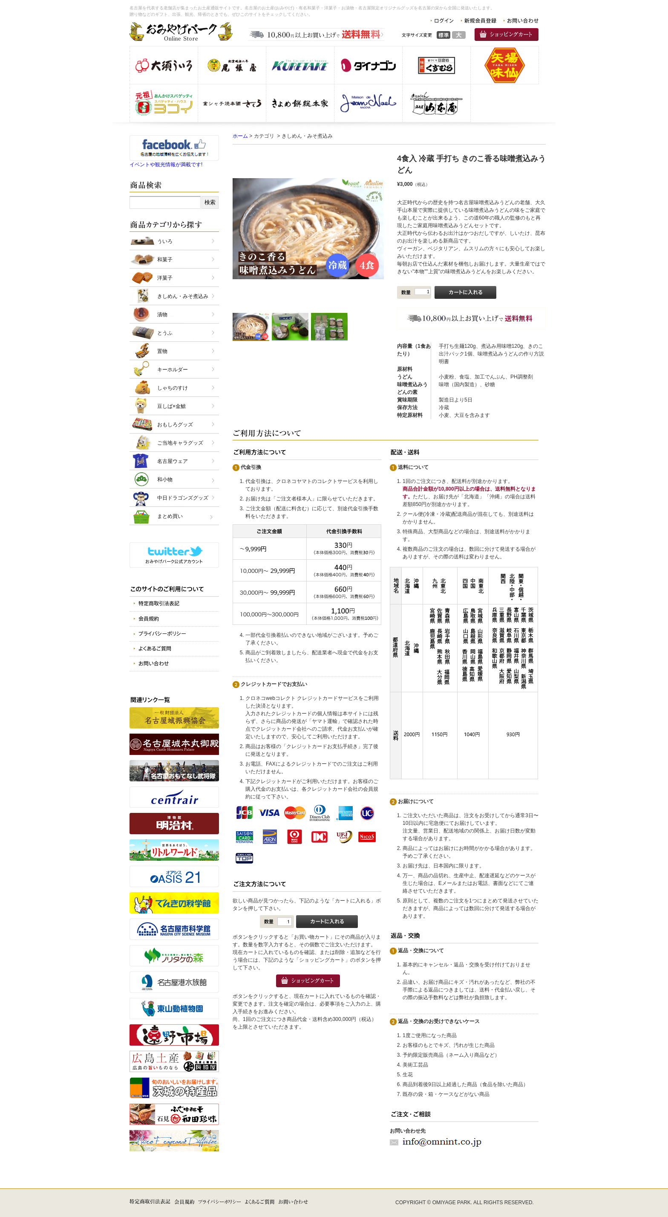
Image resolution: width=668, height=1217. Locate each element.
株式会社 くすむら (436, 65)
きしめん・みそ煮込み (182, 296)
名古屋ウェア (172, 461)
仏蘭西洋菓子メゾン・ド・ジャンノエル (368, 103)
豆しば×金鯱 (171, 406)
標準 (443, 35)
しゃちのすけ (172, 388)
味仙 (505, 65)
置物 (162, 351)
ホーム (240, 136)
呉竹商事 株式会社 (300, 65)
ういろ (165, 241)
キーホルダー (172, 370)
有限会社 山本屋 (436, 103)
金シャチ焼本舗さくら (232, 103)
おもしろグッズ (175, 425)
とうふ (165, 333)
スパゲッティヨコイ (164, 103)
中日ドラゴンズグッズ (182, 498)
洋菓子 (165, 278)
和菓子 (165, 260)
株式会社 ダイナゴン (368, 65)
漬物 (162, 315)
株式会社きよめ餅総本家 (300, 103)
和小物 (165, 480)
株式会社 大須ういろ (164, 65)
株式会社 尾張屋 (232, 65)
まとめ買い (170, 516)
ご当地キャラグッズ (180, 443)
